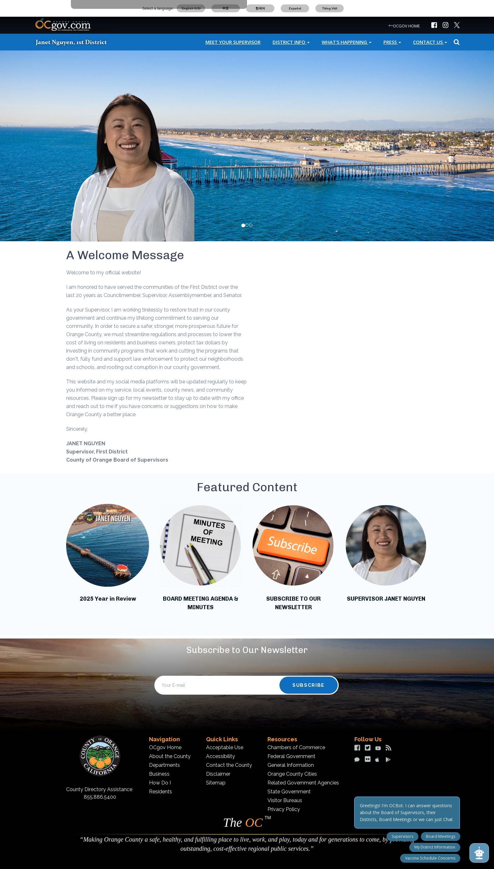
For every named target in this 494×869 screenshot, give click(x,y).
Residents (160, 792)
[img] (434, 25)
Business (159, 774)
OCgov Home (165, 747)
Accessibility (220, 756)
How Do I (160, 783)
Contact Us (430, 42)
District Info (291, 42)
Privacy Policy (283, 809)
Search (456, 42)
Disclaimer (218, 774)
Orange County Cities (292, 774)
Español (295, 8)
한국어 (260, 8)
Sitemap (216, 783)
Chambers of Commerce (296, 747)
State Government (289, 792)
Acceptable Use (224, 747)
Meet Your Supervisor (233, 42)
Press (392, 42)
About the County (170, 756)
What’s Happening (346, 42)
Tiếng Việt (329, 8)
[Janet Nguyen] (76, 42)
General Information (290, 765)
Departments (164, 765)
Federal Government (291, 756)
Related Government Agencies (303, 783)
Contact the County (229, 765)
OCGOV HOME (406, 26)
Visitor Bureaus (284, 800)
